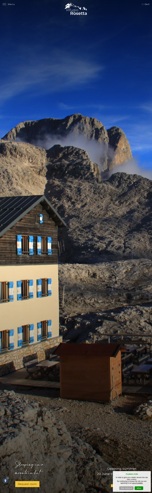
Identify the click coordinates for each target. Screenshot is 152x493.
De (146, 4)
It (149, 4)
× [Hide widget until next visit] (7, 478)
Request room (27, 484)
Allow (139, 488)
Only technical (126, 488)
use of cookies (137, 483)
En (143, 4)
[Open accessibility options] (5, 481)
